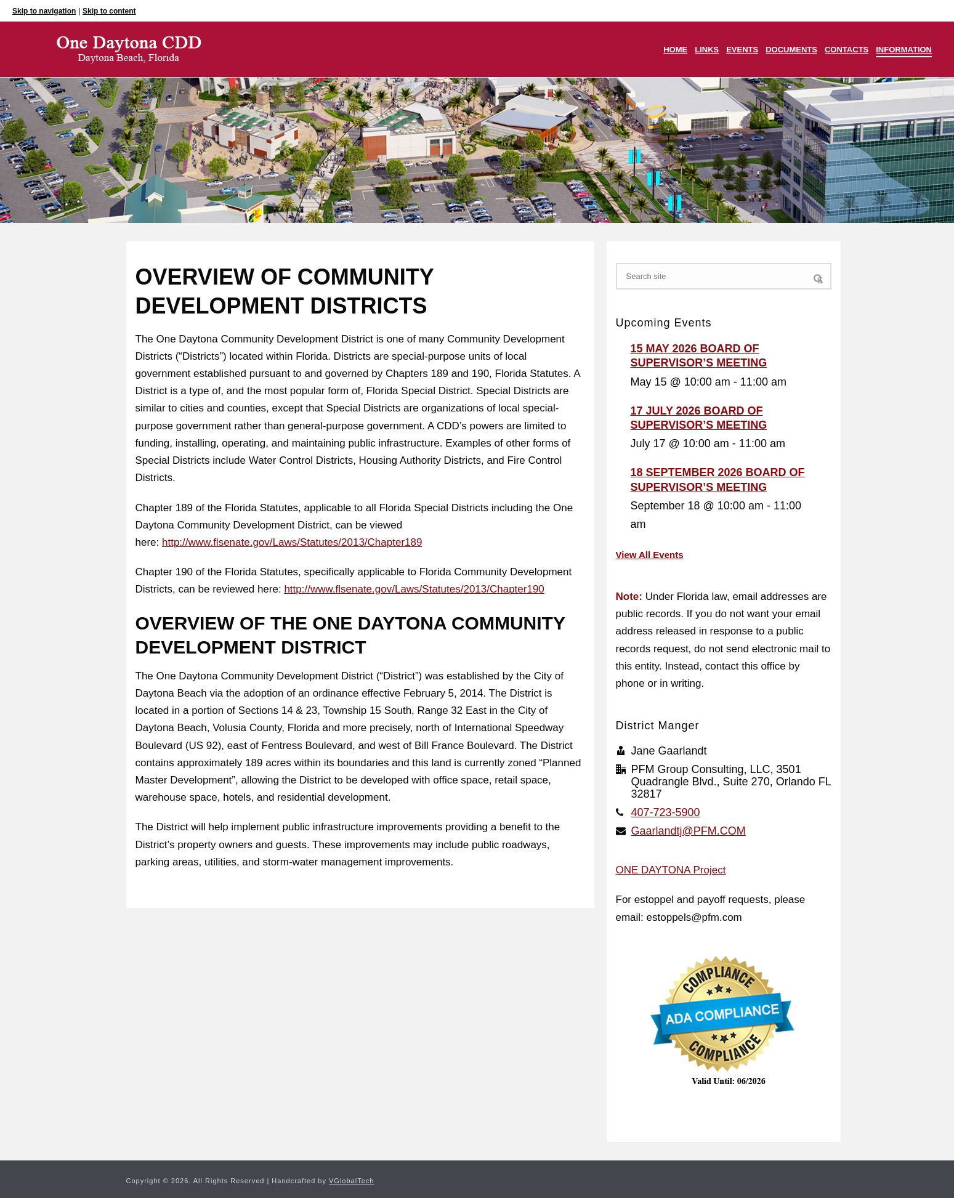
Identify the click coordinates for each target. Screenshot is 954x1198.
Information (904, 49)
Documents (791, 49)
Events (742, 49)
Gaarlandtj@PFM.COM (688, 830)
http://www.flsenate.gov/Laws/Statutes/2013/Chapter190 (414, 589)
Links (707, 49)
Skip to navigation (44, 11)
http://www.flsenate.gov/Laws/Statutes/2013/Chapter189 (292, 542)
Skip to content (109, 11)
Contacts (846, 49)
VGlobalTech (351, 1180)
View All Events (650, 554)
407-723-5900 (665, 812)
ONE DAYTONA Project (671, 870)
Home (675, 49)
